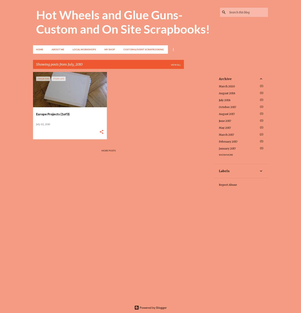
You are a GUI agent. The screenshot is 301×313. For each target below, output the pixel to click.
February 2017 (228, 141)
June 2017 (225, 121)
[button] (101, 132)
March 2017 (226, 134)
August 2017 (227, 114)
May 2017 (225, 128)
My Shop (109, 49)
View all (176, 64)
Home (39, 49)
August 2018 (227, 93)
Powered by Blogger (150, 307)
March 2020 (227, 86)
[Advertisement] (199, 129)
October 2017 (227, 107)
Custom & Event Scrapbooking (143, 49)
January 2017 (227, 148)
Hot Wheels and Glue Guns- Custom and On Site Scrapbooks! (123, 22)
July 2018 (224, 100)
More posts (109, 150)
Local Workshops (84, 49)
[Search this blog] (248, 12)
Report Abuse (228, 185)
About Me (58, 49)
